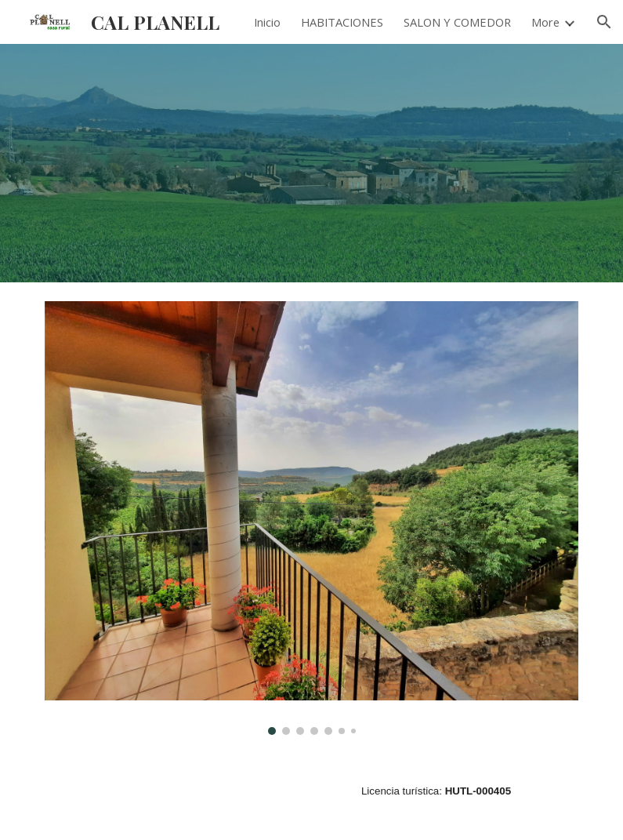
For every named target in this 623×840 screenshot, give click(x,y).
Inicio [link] (267, 22)
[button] (604, 22)
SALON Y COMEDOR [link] (457, 22)
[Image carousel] (312, 518)
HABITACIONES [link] (342, 22)
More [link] (545, 22)
